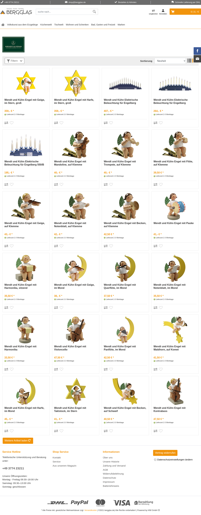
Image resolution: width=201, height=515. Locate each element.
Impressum (109, 481)
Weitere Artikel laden (18, 440)
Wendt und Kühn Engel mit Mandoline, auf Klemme (70, 163)
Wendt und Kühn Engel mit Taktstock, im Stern (70, 409)
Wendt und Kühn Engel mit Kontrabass (170, 409)
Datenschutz (109, 477)
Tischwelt (58, 24)
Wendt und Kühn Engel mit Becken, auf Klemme (125, 225)
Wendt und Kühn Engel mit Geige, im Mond (74, 286)
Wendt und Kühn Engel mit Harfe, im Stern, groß (74, 101)
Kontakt (57, 457)
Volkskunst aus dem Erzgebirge (22, 24)
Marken (121, 24)
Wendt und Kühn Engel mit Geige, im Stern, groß (24, 101)
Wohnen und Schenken (77, 24)
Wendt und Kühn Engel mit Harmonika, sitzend (20, 286)
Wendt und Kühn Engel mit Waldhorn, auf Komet (170, 348)
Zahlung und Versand (114, 465)
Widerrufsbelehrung (113, 473)
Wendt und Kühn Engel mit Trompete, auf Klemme (120, 163)
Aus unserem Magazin (64, 465)
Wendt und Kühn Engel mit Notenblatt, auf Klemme (70, 225)
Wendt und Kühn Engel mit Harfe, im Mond (24, 409)
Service (57, 461)
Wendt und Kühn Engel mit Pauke (174, 223)
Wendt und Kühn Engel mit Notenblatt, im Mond (170, 286)
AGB (105, 469)
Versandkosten (90, 510)
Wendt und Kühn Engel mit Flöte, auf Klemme (173, 163)
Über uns (108, 457)
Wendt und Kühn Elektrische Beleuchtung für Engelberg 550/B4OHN (171, 102)
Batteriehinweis (111, 486)
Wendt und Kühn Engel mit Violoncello (70, 348)
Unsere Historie (111, 461)
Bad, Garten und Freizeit (103, 24)
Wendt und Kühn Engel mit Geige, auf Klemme (24, 225)
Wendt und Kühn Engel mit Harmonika (20, 348)
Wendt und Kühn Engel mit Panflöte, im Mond (120, 348)
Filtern (14, 61)
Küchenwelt (46, 24)
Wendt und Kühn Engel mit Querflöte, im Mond (120, 286)
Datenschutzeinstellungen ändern (173, 460)
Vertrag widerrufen (165, 452)
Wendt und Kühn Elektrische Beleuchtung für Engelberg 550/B (24, 163)
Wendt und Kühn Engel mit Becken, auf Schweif (125, 409)
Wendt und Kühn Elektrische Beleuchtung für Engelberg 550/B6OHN (121, 102)
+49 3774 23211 (13, 468)
